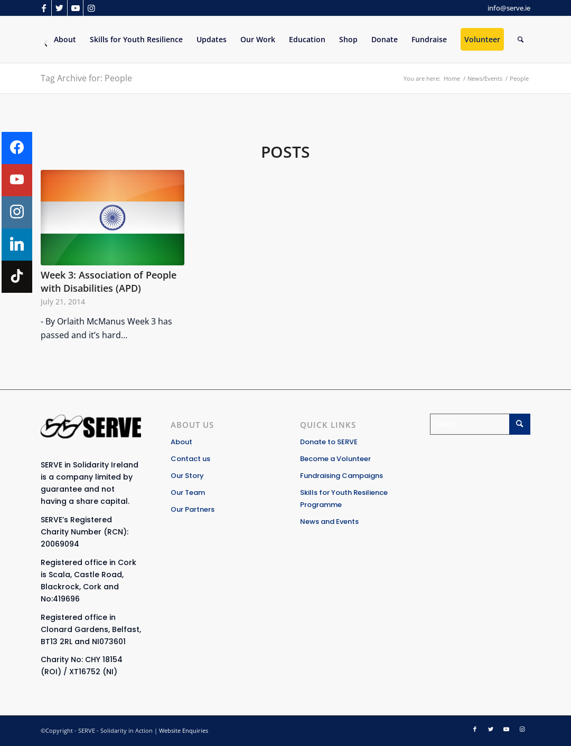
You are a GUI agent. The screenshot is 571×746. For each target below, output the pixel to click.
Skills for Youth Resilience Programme (344, 498)
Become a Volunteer (335, 459)
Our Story (187, 476)
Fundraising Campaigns (341, 476)
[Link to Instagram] (91, 8)
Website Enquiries (183, 730)
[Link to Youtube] (75, 8)
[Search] (520, 39)
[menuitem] (65, 39)
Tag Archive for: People (86, 78)
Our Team (188, 492)
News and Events (329, 522)
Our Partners (192, 509)
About (181, 442)
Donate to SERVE (329, 442)
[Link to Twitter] (59, 8)
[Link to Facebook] (43, 8)
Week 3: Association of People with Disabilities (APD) (108, 281)
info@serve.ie (509, 8)
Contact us (190, 459)
